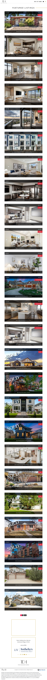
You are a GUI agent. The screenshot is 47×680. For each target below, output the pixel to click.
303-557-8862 (38, 2)
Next (25, 615)
